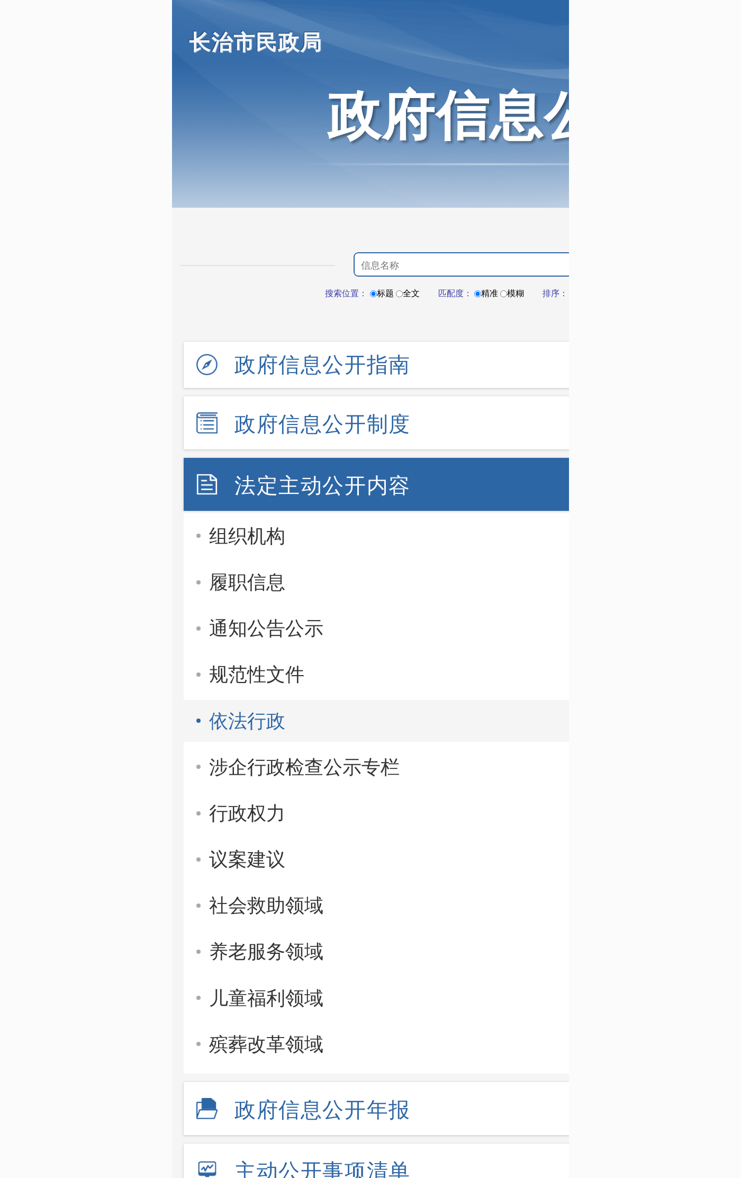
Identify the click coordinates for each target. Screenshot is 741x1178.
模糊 (512, 293)
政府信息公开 (490, 115)
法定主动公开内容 (322, 485)
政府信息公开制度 (322, 424)
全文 (408, 293)
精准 (486, 293)
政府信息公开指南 (322, 364)
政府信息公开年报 (322, 1109)
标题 (382, 293)
